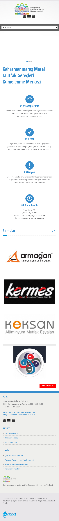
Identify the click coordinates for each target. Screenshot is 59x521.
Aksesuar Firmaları (12, 469)
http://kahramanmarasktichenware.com (19, 412)
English (24, 14)
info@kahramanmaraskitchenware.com (19, 415)
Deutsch (29, 14)
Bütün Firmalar (47, 386)
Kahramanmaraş (11, 433)
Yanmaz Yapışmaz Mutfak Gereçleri (19, 460)
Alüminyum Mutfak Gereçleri (16, 464)
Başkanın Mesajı (11, 438)
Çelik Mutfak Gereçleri (14, 455)
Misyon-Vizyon (11, 442)
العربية (33, 14)
